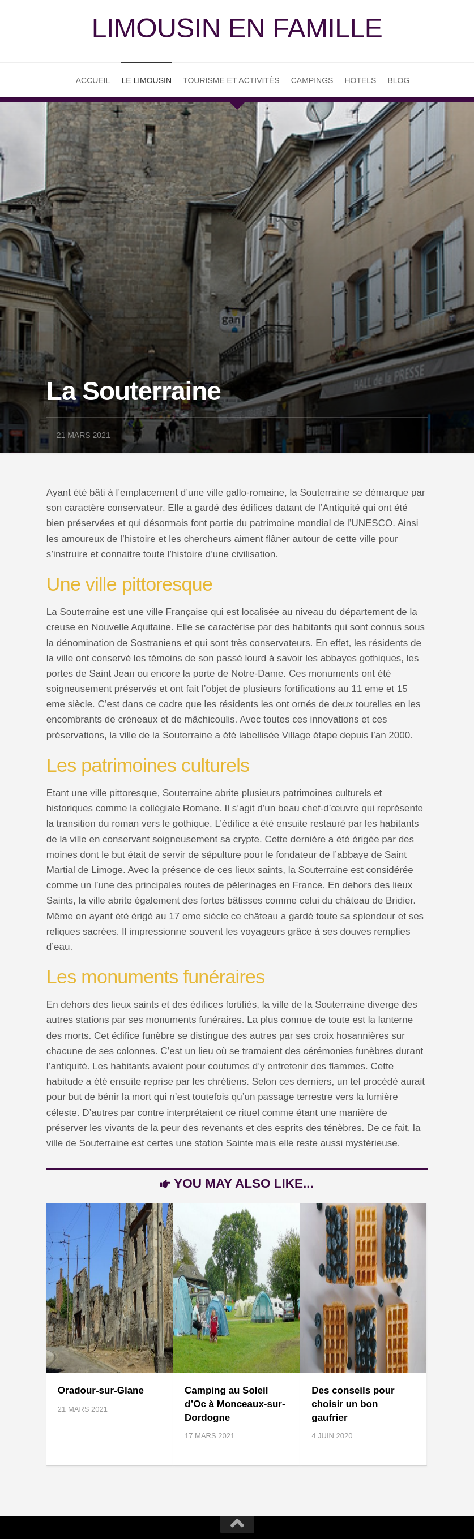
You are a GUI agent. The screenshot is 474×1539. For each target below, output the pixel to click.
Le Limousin (146, 80)
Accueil (93, 80)
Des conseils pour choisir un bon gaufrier (352, 1404)
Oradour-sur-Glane (101, 1390)
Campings (312, 80)
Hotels (360, 80)
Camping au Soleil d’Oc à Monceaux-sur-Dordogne (235, 1404)
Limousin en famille (237, 28)
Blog (398, 80)
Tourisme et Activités (231, 80)
